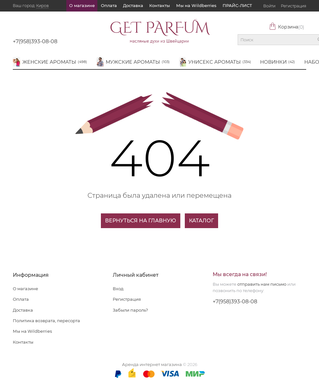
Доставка (133, 5)
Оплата (109, 5)
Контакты (159, 5)
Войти (269, 6)
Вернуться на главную (140, 221)
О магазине (82, 5)
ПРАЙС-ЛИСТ (237, 5)
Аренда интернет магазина (152, 364)
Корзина (286, 27)
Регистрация (293, 6)
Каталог (201, 221)
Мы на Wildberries (196, 5)
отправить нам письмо (261, 284)
